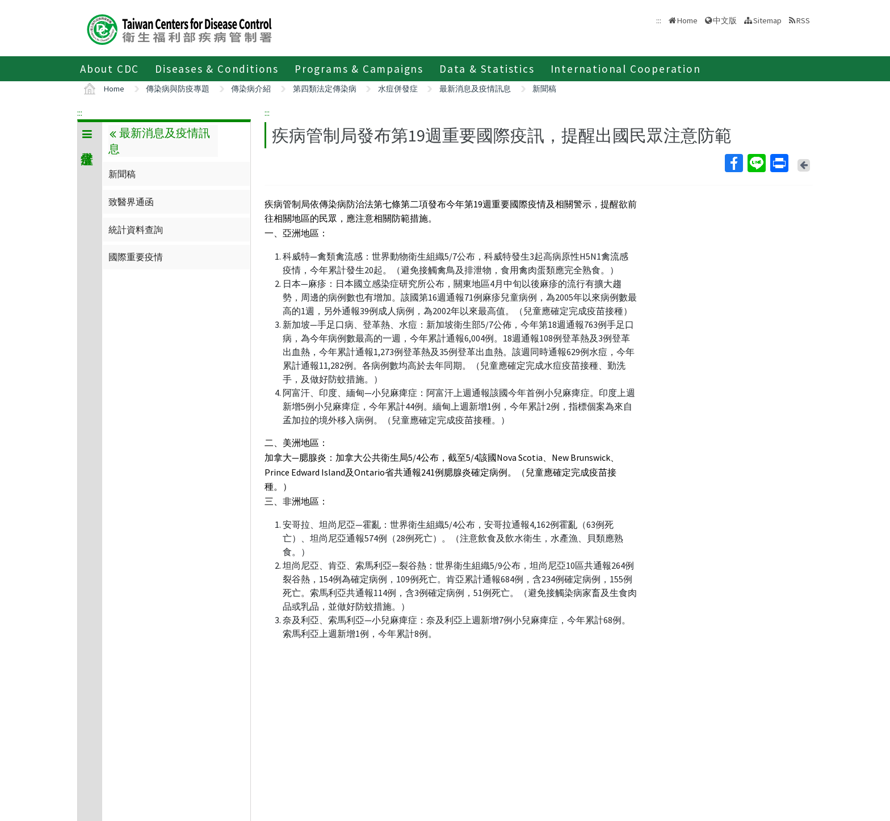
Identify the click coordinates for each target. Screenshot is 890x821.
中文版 (725, 20)
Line (756, 163)
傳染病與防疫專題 (177, 89)
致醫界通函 (131, 201)
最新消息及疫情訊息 (475, 89)
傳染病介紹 (251, 89)
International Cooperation (626, 69)
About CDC (109, 69)
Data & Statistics (487, 69)
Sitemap (767, 20)
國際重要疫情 (135, 256)
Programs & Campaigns (359, 69)
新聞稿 (544, 89)
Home (687, 20)
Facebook (733, 163)
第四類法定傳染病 (324, 89)
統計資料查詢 (135, 229)
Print (778, 163)
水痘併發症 (398, 89)
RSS (803, 20)
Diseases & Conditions (217, 69)
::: (79, 112)
